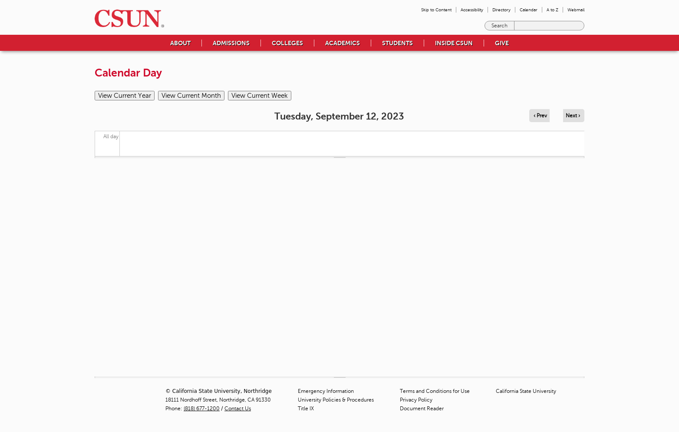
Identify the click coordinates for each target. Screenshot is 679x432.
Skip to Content (436, 9)
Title (306, 408)
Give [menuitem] (502, 43)
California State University (526, 391)
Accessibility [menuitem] (472, 9)
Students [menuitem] (397, 43)
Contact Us (237, 408)
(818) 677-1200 (202, 408)
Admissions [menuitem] (231, 43)
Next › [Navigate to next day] (573, 116)
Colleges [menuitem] (287, 43)
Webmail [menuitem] (575, 9)
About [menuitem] (180, 43)
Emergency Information (326, 391)
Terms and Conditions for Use (435, 391)
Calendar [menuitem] (528, 9)
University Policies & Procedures (336, 400)
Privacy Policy (416, 400)
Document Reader (422, 408)
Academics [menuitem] (342, 43)
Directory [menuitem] (501, 9)
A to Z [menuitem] (552, 9)
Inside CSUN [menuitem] (454, 43)
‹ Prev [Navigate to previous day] (540, 116)
